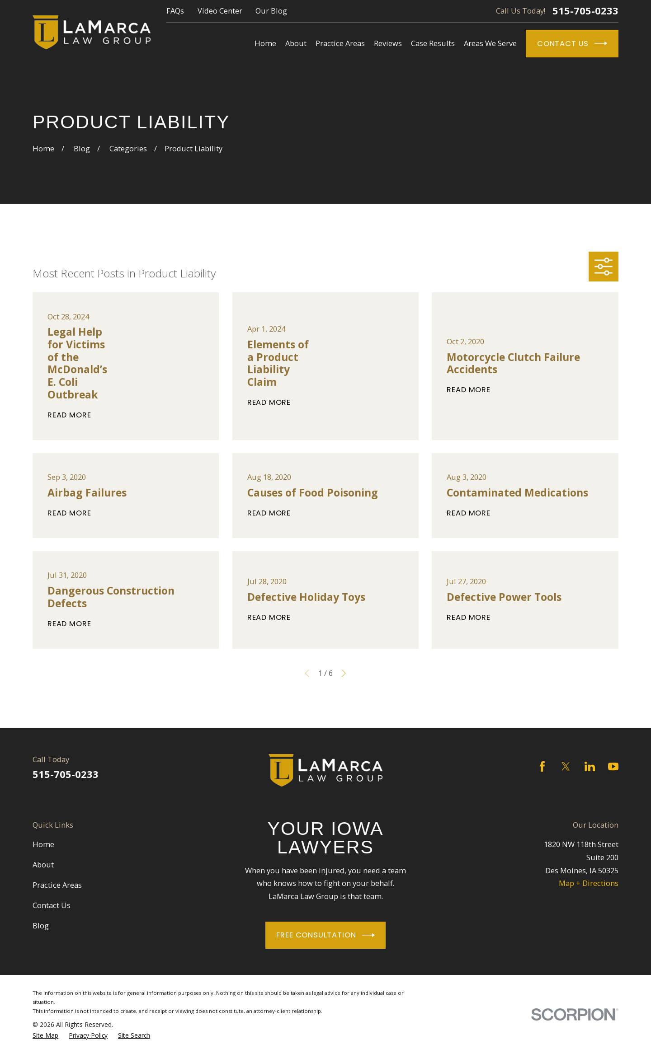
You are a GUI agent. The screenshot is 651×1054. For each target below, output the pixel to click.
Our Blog (271, 10)
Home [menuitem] (265, 43)
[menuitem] (45, 1035)
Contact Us (572, 43)
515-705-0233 (585, 11)
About (43, 864)
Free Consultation (325, 935)
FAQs (175, 10)
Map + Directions (588, 883)
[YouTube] (613, 766)
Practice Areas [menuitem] (340, 43)
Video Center (220, 10)
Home (43, 844)
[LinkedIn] (590, 766)
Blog (41, 925)
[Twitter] (566, 766)
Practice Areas (57, 885)
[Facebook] (542, 766)
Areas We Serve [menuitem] (490, 43)
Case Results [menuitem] (433, 43)
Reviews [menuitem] (388, 43)
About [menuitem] (296, 43)
